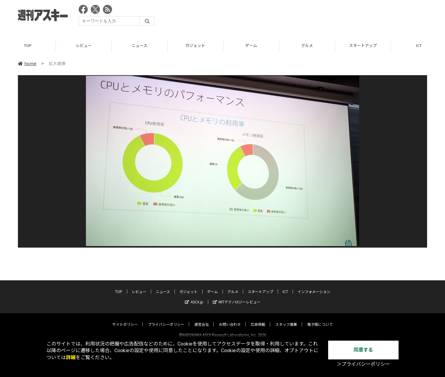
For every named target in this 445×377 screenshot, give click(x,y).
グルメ (307, 45)
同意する (363, 350)
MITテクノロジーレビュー (236, 296)
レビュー (84, 45)
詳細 (71, 357)
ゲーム (251, 45)
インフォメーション (313, 286)
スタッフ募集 (286, 318)
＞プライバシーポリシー (363, 364)
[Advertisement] (316, 16)
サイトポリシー (125, 318)
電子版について (320, 318)
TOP (28, 45)
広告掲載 (258, 318)
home (27, 63)
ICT (285, 286)
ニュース (139, 45)
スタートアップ (363, 45)
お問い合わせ (230, 318)
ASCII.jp (194, 296)
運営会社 (201, 318)
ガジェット (195, 45)
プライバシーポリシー (166, 318)
